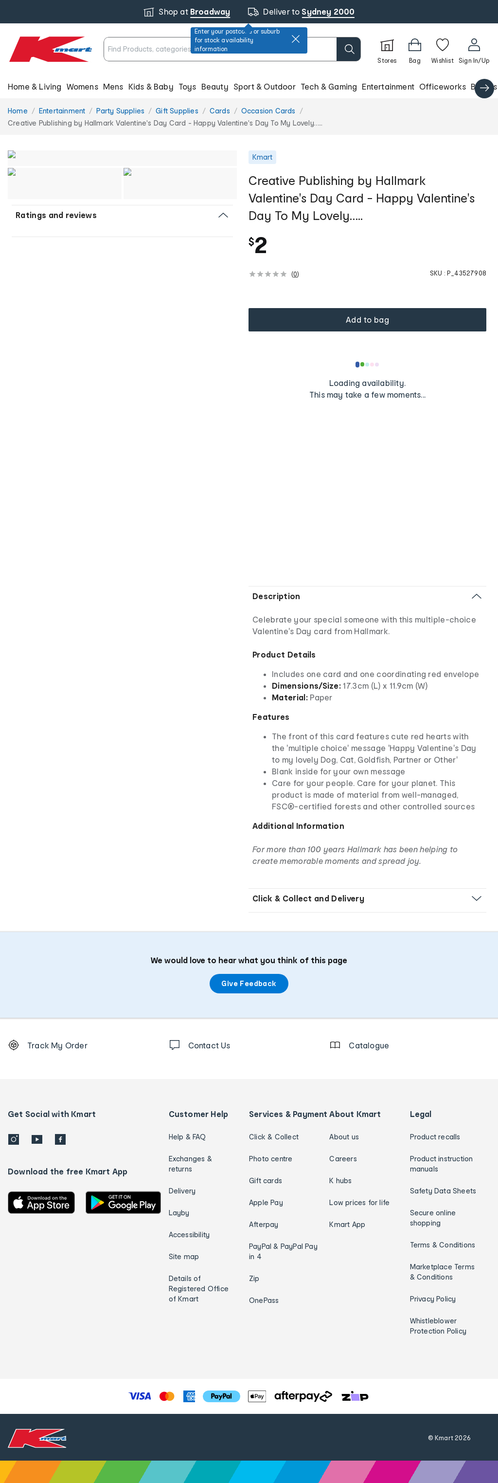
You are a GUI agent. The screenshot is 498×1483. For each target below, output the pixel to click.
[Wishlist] (442, 49)
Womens (82, 86)
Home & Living (35, 86)
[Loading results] (368, 364)
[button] (249, 86)
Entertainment (388, 86)
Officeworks (442, 86)
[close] (295, 39)
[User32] (474, 49)
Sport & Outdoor (264, 86)
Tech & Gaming (329, 86)
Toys (187, 86)
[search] (349, 49)
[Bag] (414, 49)
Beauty (215, 86)
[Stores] (387, 49)
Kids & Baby (151, 86)
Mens (113, 86)
